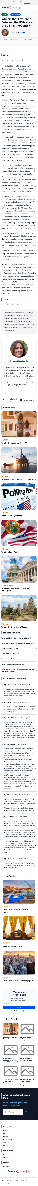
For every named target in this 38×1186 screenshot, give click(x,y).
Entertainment (8, 1139)
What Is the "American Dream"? (14, 443)
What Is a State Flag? (9, 552)
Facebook (6, 1166)
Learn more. (27, 3)
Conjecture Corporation (20, 1180)
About (5, 1154)
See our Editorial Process (9, 400)
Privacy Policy (5, 1183)
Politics (4, 513)
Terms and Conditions (16, 1183)
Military (4, 476)
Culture (5, 1145)
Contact (6, 1157)
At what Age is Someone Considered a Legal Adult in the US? (10, 1060)
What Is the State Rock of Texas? (14, 627)
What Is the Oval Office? (13, 946)
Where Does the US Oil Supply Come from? (18, 479)
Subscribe (19, 1007)
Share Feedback (27, 400)
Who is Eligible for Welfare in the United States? (26, 1039)
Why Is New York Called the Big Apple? (18, 981)
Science (6, 1142)
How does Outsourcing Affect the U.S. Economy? (10, 1081)
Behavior (6, 1136)
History (4, 440)
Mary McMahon (17, 32)
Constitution (7, 585)
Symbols (5, 549)
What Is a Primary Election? (12, 516)
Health (5, 1130)
